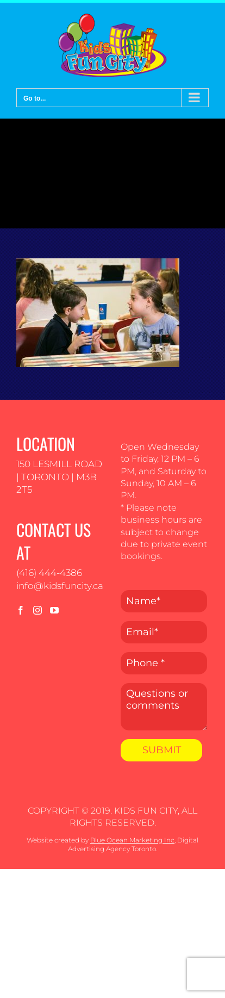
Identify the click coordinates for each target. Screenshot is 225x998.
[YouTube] (54, 610)
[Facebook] (20, 610)
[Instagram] (37, 610)
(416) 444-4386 (49, 572)
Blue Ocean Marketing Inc (132, 840)
